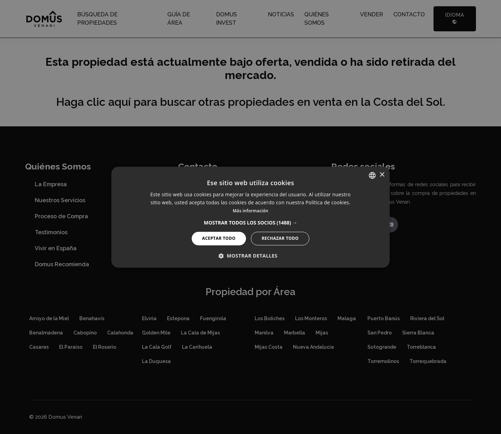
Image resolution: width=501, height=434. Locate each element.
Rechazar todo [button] (280, 238)
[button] (250, 223)
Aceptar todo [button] (219, 238)
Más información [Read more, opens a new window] (250, 211)
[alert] (250, 217)
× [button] (381, 174)
